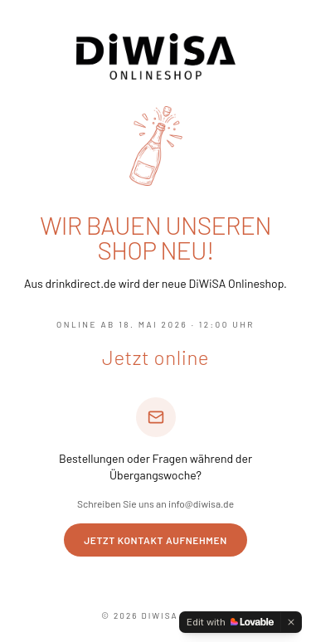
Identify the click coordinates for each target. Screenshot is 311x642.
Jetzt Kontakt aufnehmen (155, 540)
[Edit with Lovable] (230, 622)
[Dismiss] (291, 622)
